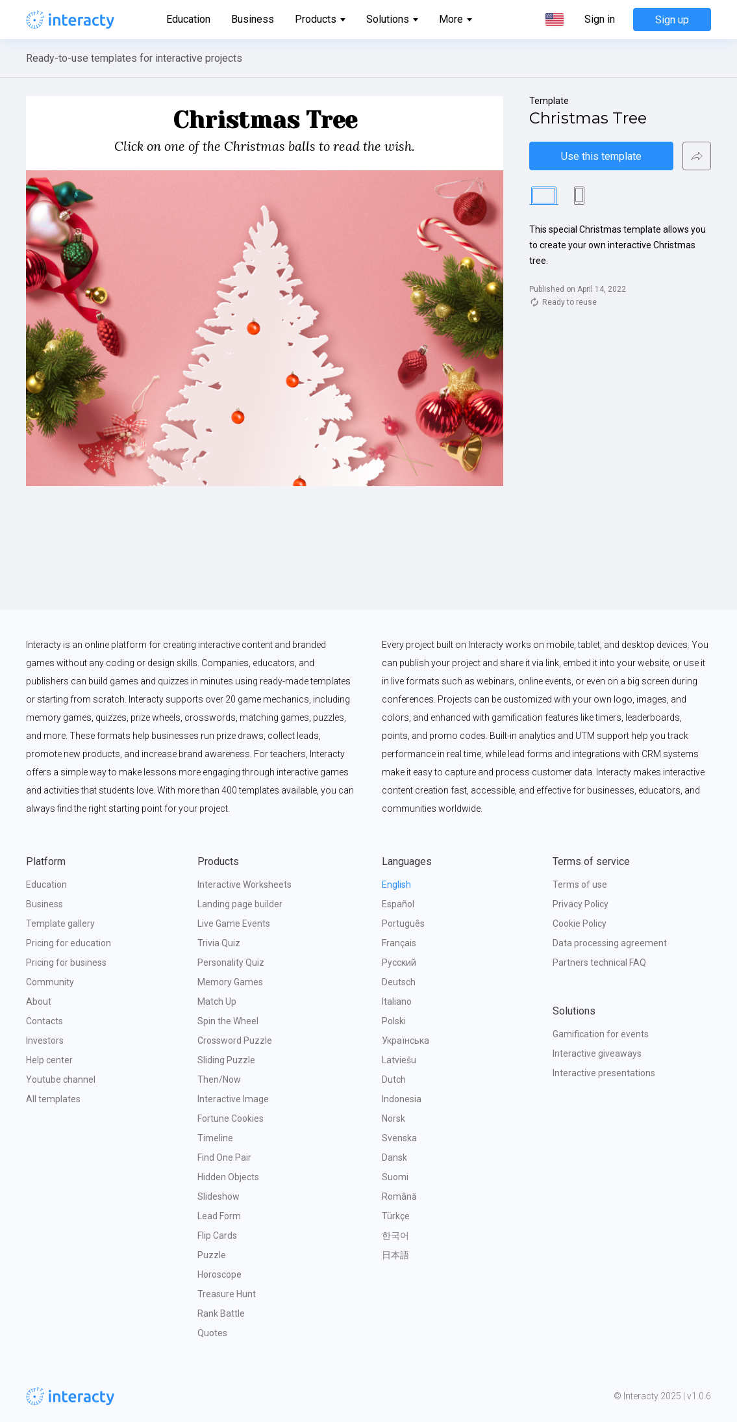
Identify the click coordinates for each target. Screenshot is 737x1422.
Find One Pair (224, 1157)
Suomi (395, 1177)
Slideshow (218, 1196)
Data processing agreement (610, 943)
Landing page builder (239, 904)
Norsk (393, 1118)
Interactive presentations (604, 1073)
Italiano (397, 1001)
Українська (405, 1040)
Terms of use (580, 884)
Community (50, 982)
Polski (394, 1021)
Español (398, 904)
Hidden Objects (228, 1177)
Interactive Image (233, 1099)
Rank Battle (221, 1313)
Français (399, 943)
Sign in (599, 19)
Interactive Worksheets (244, 884)
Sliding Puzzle (226, 1060)
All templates (53, 1099)
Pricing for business (66, 962)
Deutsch (399, 982)
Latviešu (399, 1060)
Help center (49, 1060)
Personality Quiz (230, 962)
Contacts (44, 1021)
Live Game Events (233, 923)
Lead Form (219, 1216)
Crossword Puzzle (234, 1040)
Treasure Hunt (226, 1294)
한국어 (395, 1235)
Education (188, 19)
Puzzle (211, 1255)
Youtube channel (60, 1079)
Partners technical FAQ (599, 962)
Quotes (212, 1333)
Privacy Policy (580, 904)
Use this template (601, 156)
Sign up (672, 20)
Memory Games (230, 982)
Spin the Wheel (227, 1021)
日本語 (395, 1255)
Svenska (399, 1138)
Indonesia (401, 1099)
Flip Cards (217, 1235)
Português (403, 923)
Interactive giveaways (597, 1053)
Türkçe (396, 1216)
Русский (399, 962)
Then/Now (219, 1079)
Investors (45, 1040)
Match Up (216, 1001)
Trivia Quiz (218, 943)
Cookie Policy (579, 923)
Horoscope (219, 1274)
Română (399, 1196)
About (38, 1001)
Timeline (215, 1138)
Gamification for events (601, 1034)
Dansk (394, 1157)
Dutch (394, 1079)
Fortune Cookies (230, 1118)
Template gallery (60, 923)
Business (252, 19)
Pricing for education (68, 943)
